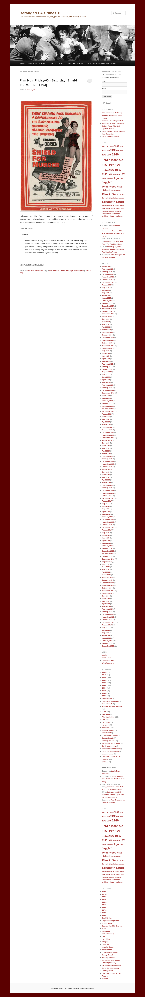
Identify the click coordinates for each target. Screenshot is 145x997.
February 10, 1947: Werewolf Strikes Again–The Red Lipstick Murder (113, 126)
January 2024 (107, 335)
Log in (104, 655)
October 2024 (107, 311)
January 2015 (107, 580)
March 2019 (106, 454)
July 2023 (105, 351)
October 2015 (107, 556)
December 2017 (108, 490)
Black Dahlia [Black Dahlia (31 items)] (111, 194)
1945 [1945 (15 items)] (109, 154)
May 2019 (105, 448)
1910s (104, 675)
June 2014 (106, 598)
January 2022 (107, 388)
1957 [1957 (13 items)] (110, 174)
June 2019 (106, 446)
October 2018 (107, 467)
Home (22, 63)
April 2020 (106, 422)
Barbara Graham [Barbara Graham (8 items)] (116, 190)
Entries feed (106, 658)
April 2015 (106, 572)
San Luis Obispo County (111, 749)
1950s (28, 270)
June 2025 (106, 290)
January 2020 (107, 430)
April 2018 (106, 480)
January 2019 (107, 459)
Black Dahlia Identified (110, 137)
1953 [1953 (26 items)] (105, 170)
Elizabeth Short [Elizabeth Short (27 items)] (113, 201)
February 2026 (107, 269)
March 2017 (106, 514)
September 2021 (108, 393)
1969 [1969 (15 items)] (123, 174)
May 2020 (105, 419)
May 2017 (105, 509)
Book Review (107, 699)
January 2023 (107, 367)
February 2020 (107, 427)
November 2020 (108, 409)
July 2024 (105, 319)
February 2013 (107, 641)
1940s (104, 683)
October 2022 (107, 369)
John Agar (69, 270)
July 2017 (105, 504)
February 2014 (107, 609)
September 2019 (108, 438)
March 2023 (106, 361)
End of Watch (107, 704)
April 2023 (106, 359)
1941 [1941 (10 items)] (118, 150)
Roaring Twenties (108, 741)
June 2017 (106, 506)
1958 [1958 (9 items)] (114, 174)
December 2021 (108, 390)
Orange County (108, 738)
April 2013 (106, 635)
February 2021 (107, 401)
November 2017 (108, 493)
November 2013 (108, 617)
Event (104, 712)
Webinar (105, 762)
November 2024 (108, 309)
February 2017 (107, 517)
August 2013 (107, 625)
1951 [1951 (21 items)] (112, 165)
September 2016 (108, 527)
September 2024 (108, 314)
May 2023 (105, 356)
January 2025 (107, 303)
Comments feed (108, 660)
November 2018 (108, 464)
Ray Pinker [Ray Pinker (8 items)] (118, 211)
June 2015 (106, 567)
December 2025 (108, 274)
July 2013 (105, 627)
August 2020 (107, 414)
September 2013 (108, 622)
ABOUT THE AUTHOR (36, 63)
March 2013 (106, 638)
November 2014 (108, 585)
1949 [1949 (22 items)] (120, 160)
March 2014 (106, 606)
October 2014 (107, 588)
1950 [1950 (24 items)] (105, 165)
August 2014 (107, 593)
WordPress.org (108, 663)
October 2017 (107, 496)
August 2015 (107, 562)
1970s (104, 691)
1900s (104, 672)
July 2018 (105, 472)
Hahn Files (106, 722)
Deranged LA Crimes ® (40, 13)
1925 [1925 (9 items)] (103, 146)
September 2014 (108, 591)
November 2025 (108, 277)
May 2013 (105, 633)
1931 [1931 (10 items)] (112, 146)
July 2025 (105, 287)
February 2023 (107, 364)
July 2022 (105, 374)
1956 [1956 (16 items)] (104, 174)
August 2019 (107, 440)
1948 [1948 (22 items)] (114, 160)
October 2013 (107, 620)
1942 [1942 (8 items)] (121, 150)
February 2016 (107, 546)
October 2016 (107, 525)
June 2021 (106, 396)
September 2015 (108, 559)
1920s (104, 677)
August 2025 (107, 285)
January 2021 (107, 403)
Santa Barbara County (110, 751)
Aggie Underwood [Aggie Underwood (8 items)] (107, 178)
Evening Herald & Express (112, 706)
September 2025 (108, 282)
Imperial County (108, 730)
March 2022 (106, 382)
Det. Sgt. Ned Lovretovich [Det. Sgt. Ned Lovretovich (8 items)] (116, 198)
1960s (104, 688)
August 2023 (107, 348)
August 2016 (107, 530)
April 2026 (106, 266)
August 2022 (107, 372)
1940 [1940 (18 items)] (113, 150)
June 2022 (106, 377)
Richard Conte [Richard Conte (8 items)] (106, 213)
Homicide (105, 728)
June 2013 (106, 630)
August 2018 (107, 469)
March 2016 (106, 543)
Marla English (79, 270)
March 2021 (106, 398)
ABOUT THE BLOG (56, 63)
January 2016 (107, 548)
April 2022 (106, 380)
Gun (103, 720)
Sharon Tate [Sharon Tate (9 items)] (116, 213)
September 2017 (108, 498)
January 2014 (107, 612)
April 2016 (106, 540)
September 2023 (108, 345)
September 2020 (108, 411)
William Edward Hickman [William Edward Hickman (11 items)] (112, 216)
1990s (104, 696)
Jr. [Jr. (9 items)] (113, 205)
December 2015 (108, 551)
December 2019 (108, 432)
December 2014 (108, 583)
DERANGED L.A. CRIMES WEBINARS (101, 63)
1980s (104, 693)
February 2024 (107, 332)
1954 (51, 270)
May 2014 (105, 601)
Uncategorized (107, 754)
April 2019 (106, 451)
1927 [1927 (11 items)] (108, 146)
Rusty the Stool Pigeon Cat (112, 121)
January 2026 (107, 272)
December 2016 (108, 519)
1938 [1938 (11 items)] (104, 150)
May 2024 (105, 324)
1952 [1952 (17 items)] (118, 165)
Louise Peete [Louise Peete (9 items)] (119, 205)
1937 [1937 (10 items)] (121, 146)
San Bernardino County (111, 743)
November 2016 (108, 522)
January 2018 (107, 488)
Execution (106, 714)
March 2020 (106, 424)
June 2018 (106, 475)
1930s (104, 680)
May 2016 (105, 538)
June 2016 (106, 535)
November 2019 (108, 435)
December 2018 (108, 461)
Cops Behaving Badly (110, 701)
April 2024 (106, 327)
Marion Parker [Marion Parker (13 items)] (109, 208)
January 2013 (107, 643)
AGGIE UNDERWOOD (75, 63)
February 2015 (107, 577)
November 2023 (108, 340)
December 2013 (108, 614)
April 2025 (106, 295)
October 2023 (107, 343)
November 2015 (108, 554)
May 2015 (105, 569)
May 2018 (105, 477)
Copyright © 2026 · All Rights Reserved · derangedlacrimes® (72, 988)
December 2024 (108, 306)
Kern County (107, 733)
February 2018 (107, 485)
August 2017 (107, 501)
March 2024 (106, 330)
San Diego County (109, 746)
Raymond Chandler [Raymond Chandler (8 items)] (108, 211)
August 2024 (107, 316)
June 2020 (106, 417)
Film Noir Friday (37, 270)
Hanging (105, 725)
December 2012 (108, 646)
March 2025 (106, 298)
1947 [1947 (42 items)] (106, 160)
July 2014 (105, 596)
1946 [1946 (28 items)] (115, 154)
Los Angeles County (110, 735)
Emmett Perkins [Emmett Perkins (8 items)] (107, 205)
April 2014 (106, 604)
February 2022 (107, 385)
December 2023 (108, 337)
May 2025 (105, 293)
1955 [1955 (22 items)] (118, 170)
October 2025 (107, 280)
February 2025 (107, 301)
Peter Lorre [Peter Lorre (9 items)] (120, 208)
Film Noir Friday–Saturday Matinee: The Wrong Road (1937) (112, 115)
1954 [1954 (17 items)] (111, 170)
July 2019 (105, 443)
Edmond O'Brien (59, 270)
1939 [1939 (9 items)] (108, 150)
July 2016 (105, 533)
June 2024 (106, 322)
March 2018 (106, 482)
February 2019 (107, 456)
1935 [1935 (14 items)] (116, 146)
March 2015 (106, 575)
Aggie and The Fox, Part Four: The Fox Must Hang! (113, 233)
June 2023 (106, 353)
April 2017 (106, 512)
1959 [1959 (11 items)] (118, 174)
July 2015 (105, 564)
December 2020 (108, 406)
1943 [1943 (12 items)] (104, 155)
